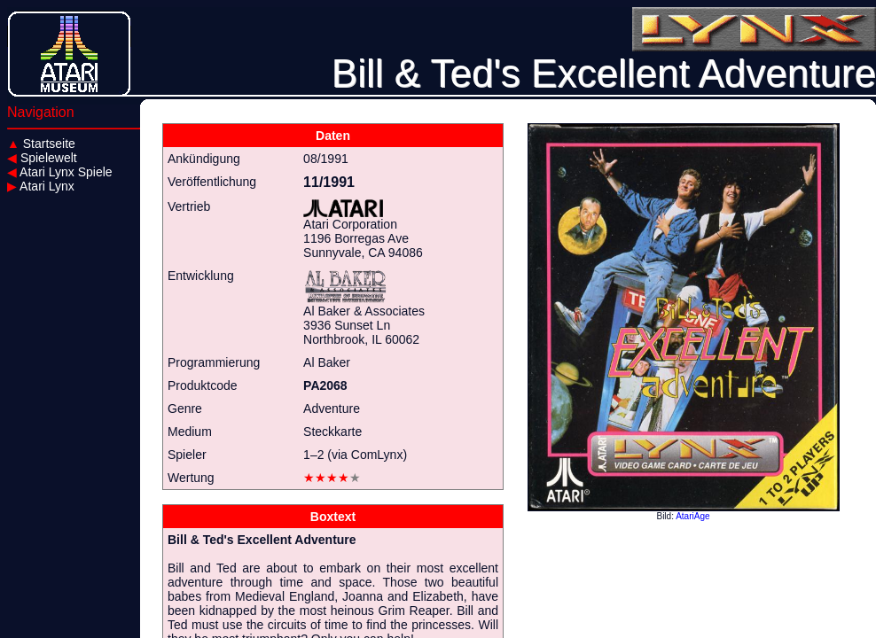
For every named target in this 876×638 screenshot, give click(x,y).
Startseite (41, 143)
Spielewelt (42, 158)
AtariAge (692, 516)
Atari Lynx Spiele (60, 172)
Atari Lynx (40, 186)
